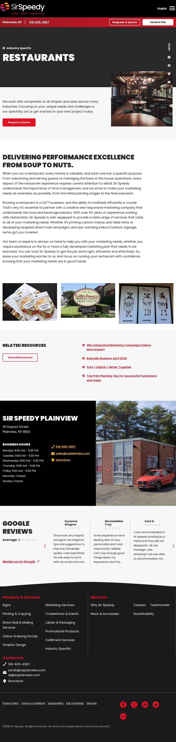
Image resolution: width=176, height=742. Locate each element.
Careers (140, 605)
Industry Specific (19, 48)
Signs (7, 605)
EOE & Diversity (75, 703)
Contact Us (13, 657)
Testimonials (160, 605)
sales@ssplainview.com (70, 453)
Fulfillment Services (60, 640)
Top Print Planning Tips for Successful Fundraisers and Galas (122, 378)
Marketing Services (60, 605)
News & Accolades (105, 614)
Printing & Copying (17, 614)
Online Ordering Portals (20, 636)
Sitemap (92, 703)
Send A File (158, 22)
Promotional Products (62, 631)
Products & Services (21, 597)
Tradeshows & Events (62, 614)
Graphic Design (14, 645)
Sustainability (144, 614)
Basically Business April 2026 (107, 358)
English (162, 8)
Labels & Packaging (60, 622)
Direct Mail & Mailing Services (18, 625)
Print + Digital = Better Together (109, 367)
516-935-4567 (39, 22)
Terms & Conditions (33, 703)
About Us (99, 597)
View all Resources (20, 357)
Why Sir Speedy (102, 605)
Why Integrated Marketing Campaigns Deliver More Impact (119, 347)
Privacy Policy (11, 703)
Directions (60, 460)
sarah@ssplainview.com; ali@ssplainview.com (24, 672)
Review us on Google (19, 561)
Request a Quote (124, 22)
